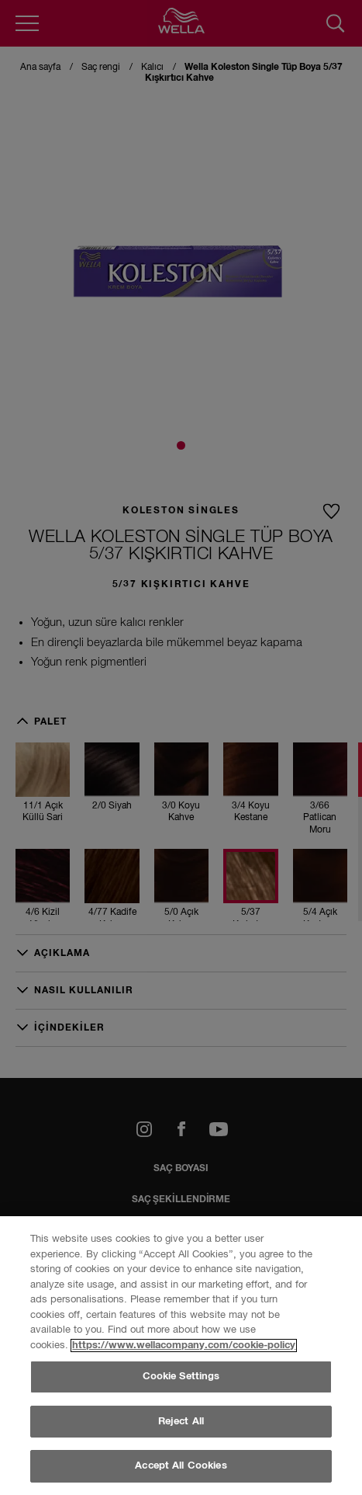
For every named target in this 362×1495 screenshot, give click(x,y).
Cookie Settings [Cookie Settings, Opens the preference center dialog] (181, 1453)
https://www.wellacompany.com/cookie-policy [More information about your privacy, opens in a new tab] (183, 1422)
